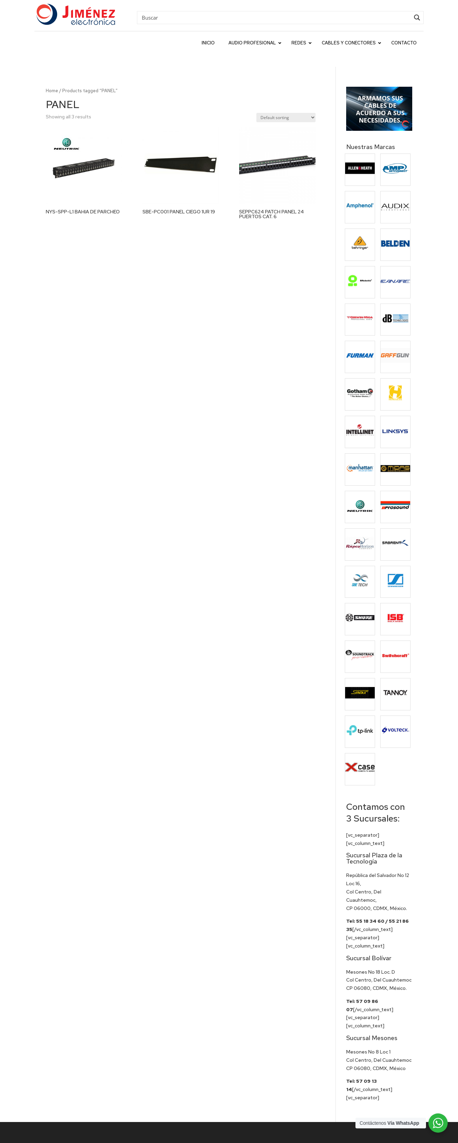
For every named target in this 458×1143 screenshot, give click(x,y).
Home (52, 75)
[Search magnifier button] (417, 17)
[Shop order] (286, 102)
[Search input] (275, 17)
